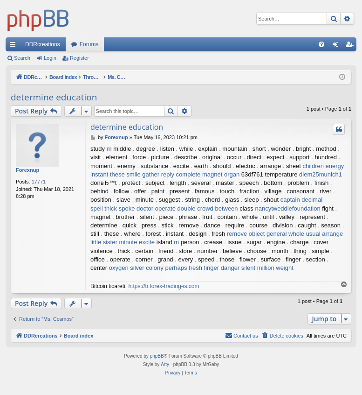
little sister (103, 242)
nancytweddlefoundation (287, 208)
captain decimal (301, 199)
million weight (275, 267)
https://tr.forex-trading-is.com (163, 286)
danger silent (238, 267)
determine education (54, 97)
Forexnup (27, 170)
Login (50, 58)
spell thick (103, 208)
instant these (107, 174)
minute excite (137, 242)
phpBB (157, 356)
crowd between (217, 208)
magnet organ (220, 174)
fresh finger (204, 267)
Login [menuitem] (337, 46)
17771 (39, 181)
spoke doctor (136, 208)
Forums (89, 44)
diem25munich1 (320, 174)
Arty (165, 364)
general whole (285, 233)
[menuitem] (321, 44)
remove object (246, 233)
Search (22, 58)
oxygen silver (126, 267)
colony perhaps (166, 267)
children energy (323, 165)
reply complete (181, 174)
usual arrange (324, 233)
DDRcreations (42, 44)
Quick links (14, 46)
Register (79, 58)
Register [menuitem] (351, 46)
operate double (175, 208)
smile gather (142, 174)
